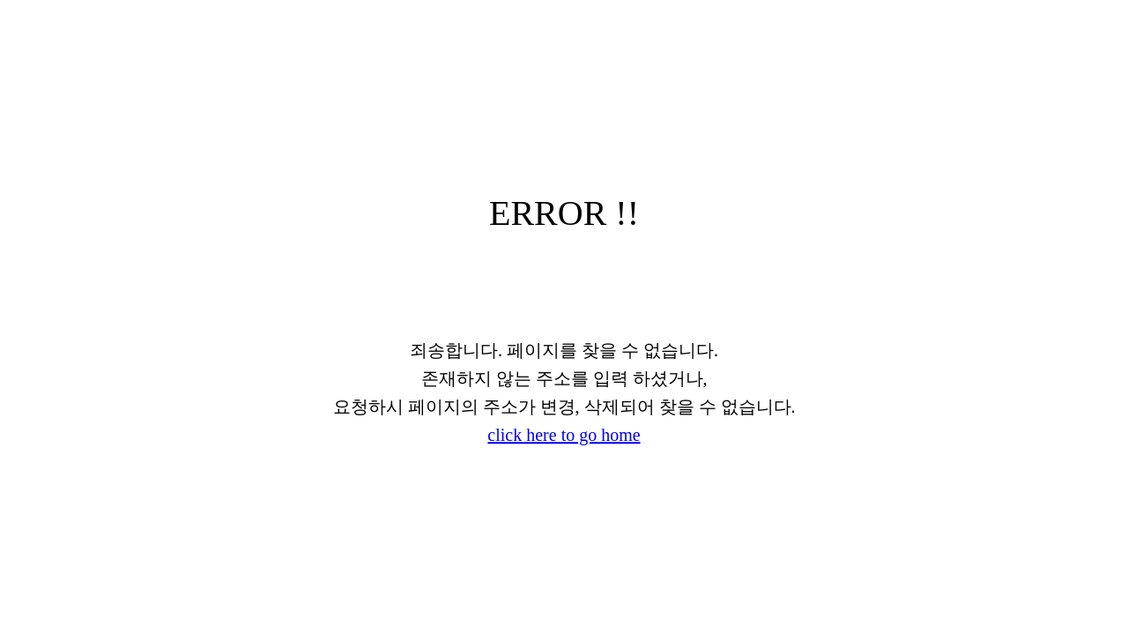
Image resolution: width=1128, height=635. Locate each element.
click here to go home (563, 434)
